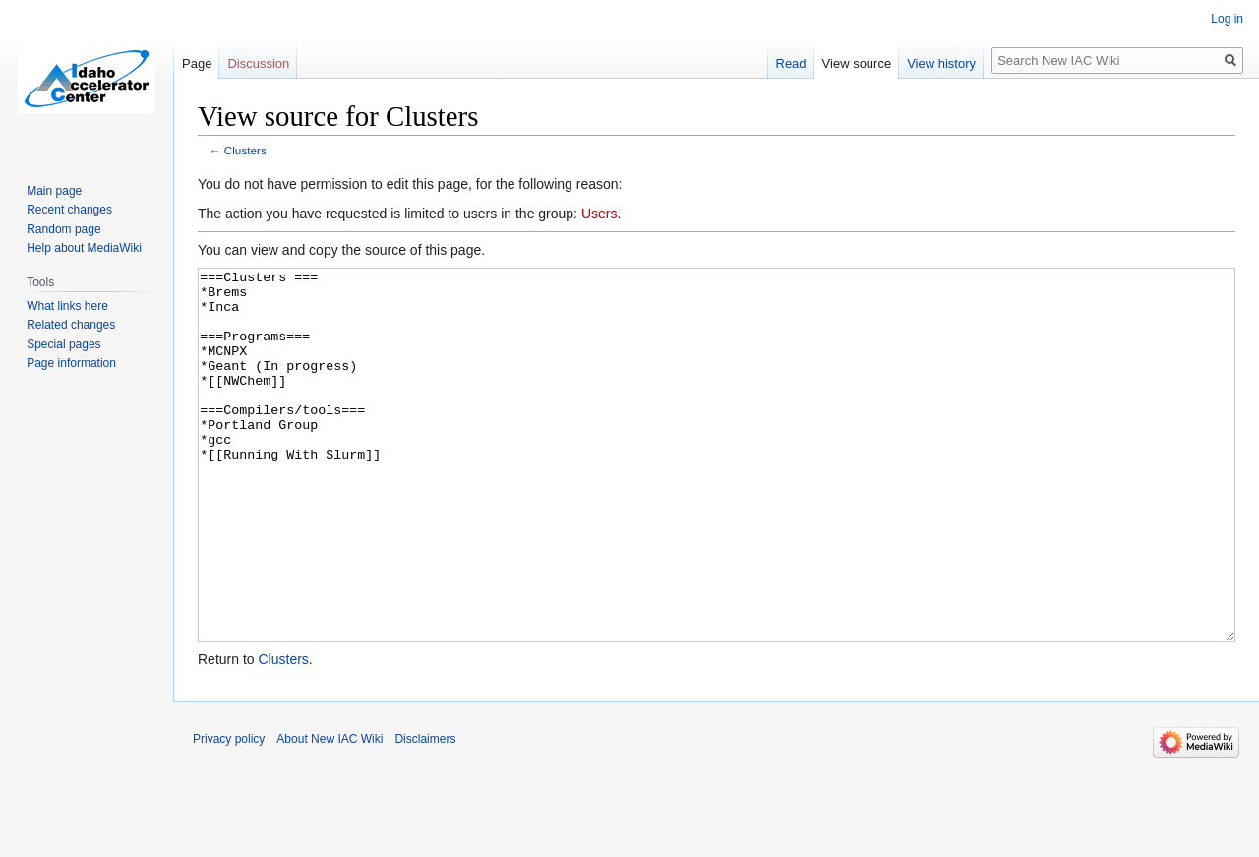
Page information (71, 363)
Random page (63, 229)
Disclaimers (424, 813)
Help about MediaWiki (84, 248)
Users (599, 213)
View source (857, 63)
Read (791, 63)
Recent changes (69, 209)
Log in (1227, 19)
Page (196, 63)
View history (941, 63)
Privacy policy (229, 813)
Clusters (245, 150)
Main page (54, 191)
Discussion (258, 63)
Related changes (71, 325)
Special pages (63, 344)
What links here (67, 306)
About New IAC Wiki (329, 813)
